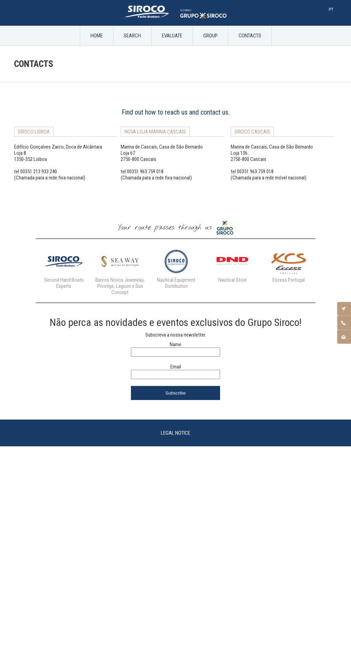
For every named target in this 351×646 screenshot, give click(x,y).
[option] (64, 268)
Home (96, 36)
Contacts (250, 36)
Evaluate (172, 36)
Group (210, 36)
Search (132, 36)
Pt (331, 9)
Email (175, 367)
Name (175, 344)
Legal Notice (175, 433)
